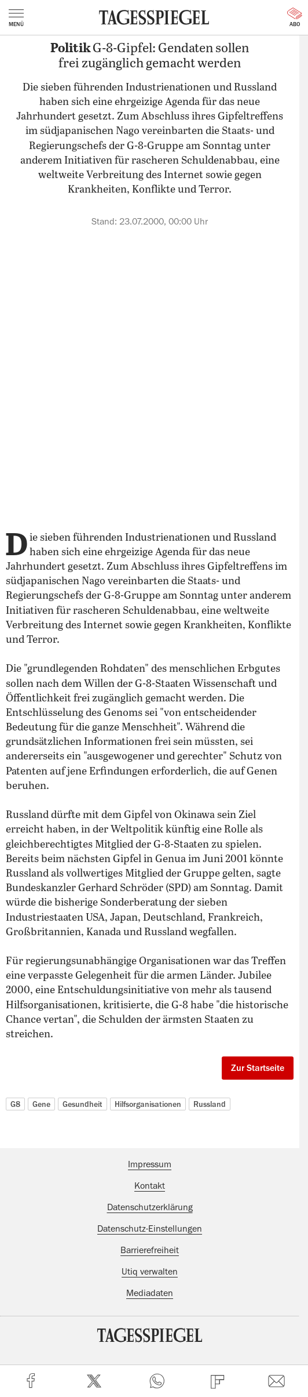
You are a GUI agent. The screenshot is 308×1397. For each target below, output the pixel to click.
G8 (15, 1104)
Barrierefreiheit (149, 1250)
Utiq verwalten (150, 1271)
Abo (294, 17)
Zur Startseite (257, 1068)
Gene (41, 1104)
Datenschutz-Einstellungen (149, 1228)
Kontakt (149, 1185)
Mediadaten (149, 1293)
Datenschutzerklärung (150, 1207)
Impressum (149, 1164)
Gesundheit (82, 1104)
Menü (16, 18)
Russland (209, 1104)
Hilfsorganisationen (148, 1104)
